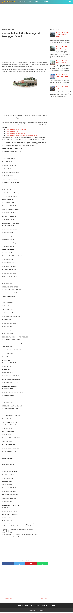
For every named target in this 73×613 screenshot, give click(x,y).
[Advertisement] (36, 15)
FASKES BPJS (44, 1)
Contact (26, 606)
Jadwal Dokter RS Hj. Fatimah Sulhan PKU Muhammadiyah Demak (21, 135)
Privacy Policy (35, 606)
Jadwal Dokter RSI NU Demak (12, 131)
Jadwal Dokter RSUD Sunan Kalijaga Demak (15, 129)
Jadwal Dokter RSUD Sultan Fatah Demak (15, 133)
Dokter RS (22, 1)
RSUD (36, 1)
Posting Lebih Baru (7, 598)
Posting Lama (44, 598)
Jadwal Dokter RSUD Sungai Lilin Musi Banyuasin (62, 34)
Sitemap (53, 606)
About (19, 606)
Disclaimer (45, 606)
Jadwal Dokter (41, 611)
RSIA (30, 1)
